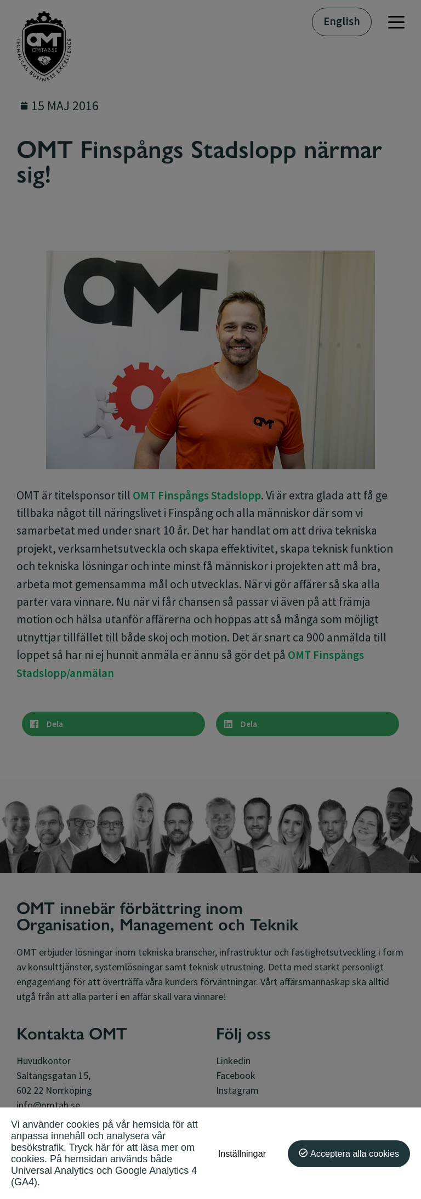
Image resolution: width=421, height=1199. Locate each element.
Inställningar (242, 1153)
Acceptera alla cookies (354, 1153)
